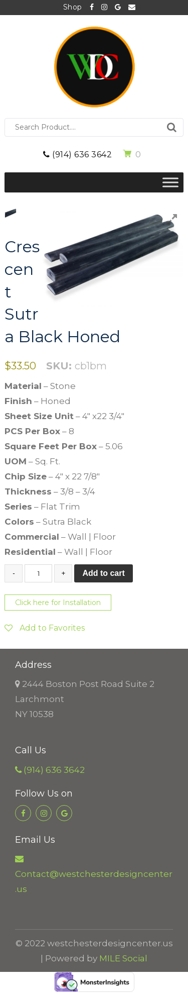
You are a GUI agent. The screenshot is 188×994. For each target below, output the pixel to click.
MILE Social (123, 958)
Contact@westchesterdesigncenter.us (131, 8)
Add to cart (103, 573)
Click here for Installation (58, 602)
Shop (72, 7)
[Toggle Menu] (170, 182)
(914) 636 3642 (77, 154)
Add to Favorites (45, 628)
